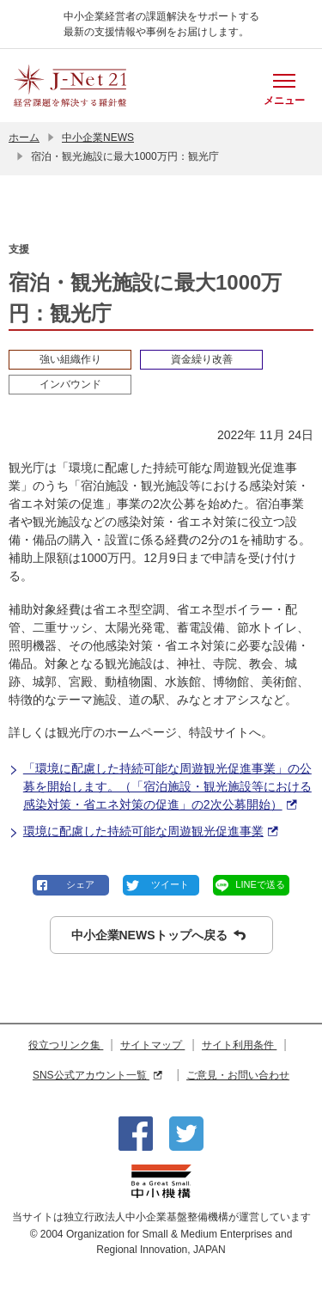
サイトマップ (152, 1045)
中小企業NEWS (98, 137)
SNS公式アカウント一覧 (97, 1075)
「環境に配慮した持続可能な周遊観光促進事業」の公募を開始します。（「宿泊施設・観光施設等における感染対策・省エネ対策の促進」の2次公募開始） (160, 787)
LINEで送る (259, 884)
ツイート (170, 884)
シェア (80, 884)
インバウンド (70, 384)
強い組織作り (70, 359)
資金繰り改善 (202, 359)
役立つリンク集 (65, 1045)
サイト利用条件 (239, 1045)
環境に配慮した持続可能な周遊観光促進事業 (143, 831)
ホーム (24, 137)
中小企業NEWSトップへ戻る (158, 935)
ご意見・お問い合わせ (237, 1075)
